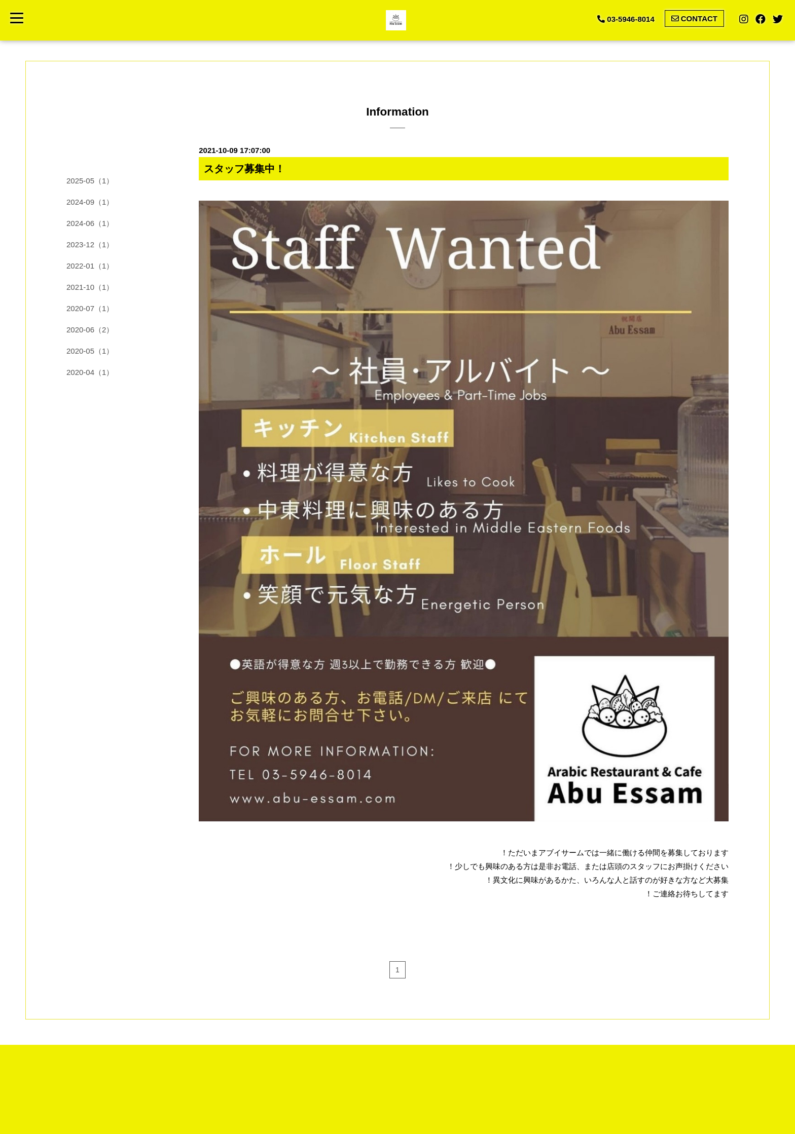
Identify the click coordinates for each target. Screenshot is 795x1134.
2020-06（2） (90, 329)
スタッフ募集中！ (244, 168)
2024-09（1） (90, 202)
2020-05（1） (90, 351)
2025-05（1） (90, 180)
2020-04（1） (90, 372)
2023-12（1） (90, 244)
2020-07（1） (90, 308)
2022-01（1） (90, 265)
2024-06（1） (90, 223)
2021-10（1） (90, 287)
